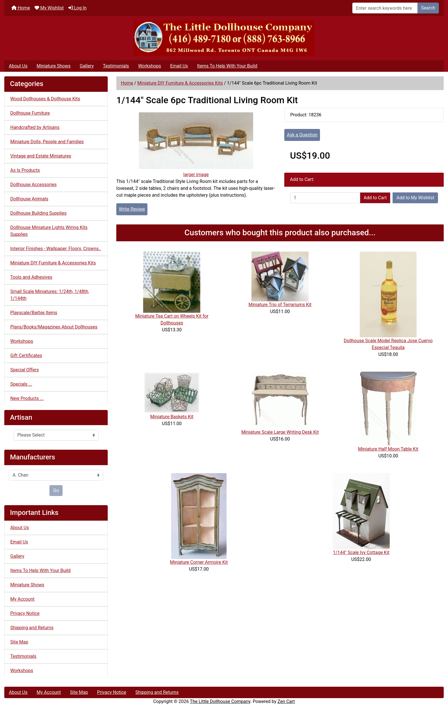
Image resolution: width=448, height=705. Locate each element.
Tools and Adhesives (31, 277)
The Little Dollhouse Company (220, 701)
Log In (77, 8)
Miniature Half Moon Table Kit (388, 449)
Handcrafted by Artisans (34, 127)
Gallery (87, 66)
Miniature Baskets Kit (171, 416)
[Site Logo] (224, 38)
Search (428, 8)
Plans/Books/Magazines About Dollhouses (53, 327)
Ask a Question (302, 135)
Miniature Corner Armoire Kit (199, 562)
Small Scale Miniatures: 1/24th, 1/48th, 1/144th (49, 295)
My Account (22, 599)
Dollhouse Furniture (30, 113)
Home (20, 8)
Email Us (179, 66)
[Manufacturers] (56, 475)
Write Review (132, 209)
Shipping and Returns (31, 627)
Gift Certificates (26, 355)
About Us (18, 66)
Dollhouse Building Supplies (38, 213)
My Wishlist (49, 8)
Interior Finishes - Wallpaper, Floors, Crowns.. (55, 248)
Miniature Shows (54, 66)
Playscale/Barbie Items (33, 312)
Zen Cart (286, 701)
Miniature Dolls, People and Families (47, 141)
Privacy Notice (24, 613)
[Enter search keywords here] (385, 8)
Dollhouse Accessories (33, 184)
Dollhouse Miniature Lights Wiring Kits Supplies (48, 231)
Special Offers (24, 370)
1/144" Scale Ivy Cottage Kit (361, 552)
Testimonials (116, 66)
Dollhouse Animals (29, 199)
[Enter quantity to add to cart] (325, 197)
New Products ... (27, 398)
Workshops (149, 66)
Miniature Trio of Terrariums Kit (280, 304)
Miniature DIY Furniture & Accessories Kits (180, 83)
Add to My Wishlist (415, 197)
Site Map (19, 642)
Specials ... (21, 384)
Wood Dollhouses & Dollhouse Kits (45, 98)
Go (56, 490)
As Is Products (25, 170)
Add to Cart (375, 197)
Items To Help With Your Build (227, 66)
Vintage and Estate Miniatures (40, 156)
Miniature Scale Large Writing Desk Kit (280, 432)
